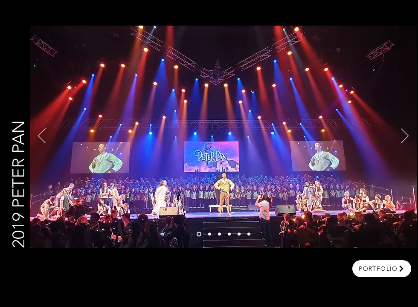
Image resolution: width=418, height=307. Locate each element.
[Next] (405, 136)
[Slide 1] (199, 234)
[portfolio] (381, 268)
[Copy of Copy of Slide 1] (239, 234)
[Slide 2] (209, 234)
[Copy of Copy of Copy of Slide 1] (248, 234)
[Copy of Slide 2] (219, 234)
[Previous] (42, 136)
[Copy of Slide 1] (229, 234)
